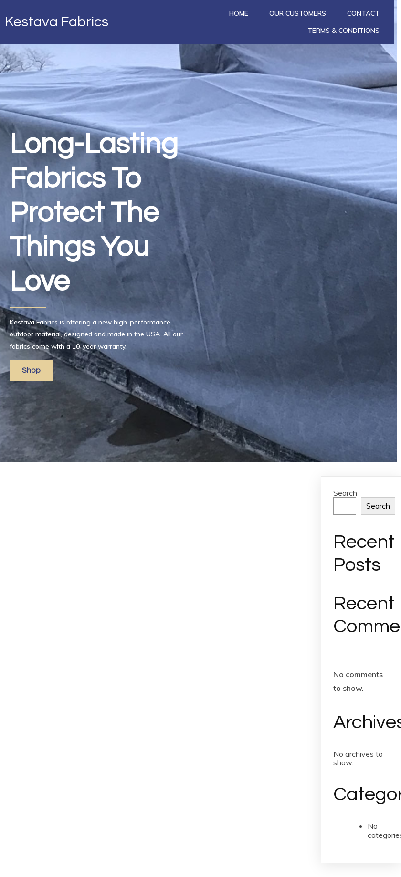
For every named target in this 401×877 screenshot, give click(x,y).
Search (345, 493)
